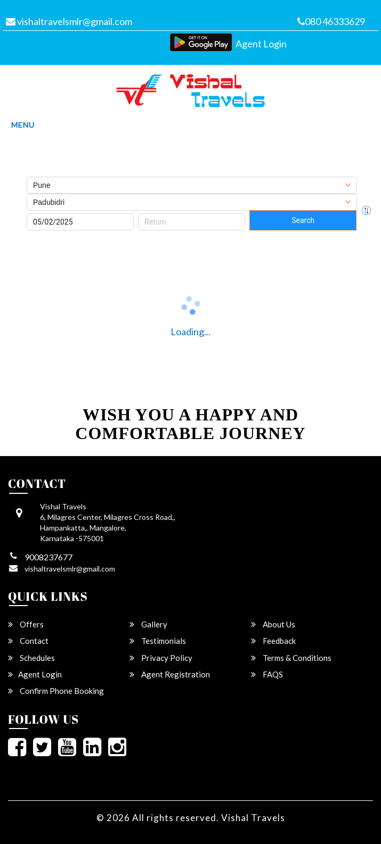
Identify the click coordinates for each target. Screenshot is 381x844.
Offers (26, 624)
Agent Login (261, 43)
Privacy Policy (160, 658)
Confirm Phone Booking (56, 691)
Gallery (148, 624)
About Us (273, 624)
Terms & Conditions (291, 658)
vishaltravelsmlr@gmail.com (69, 21)
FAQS (267, 674)
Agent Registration (169, 674)
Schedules (31, 658)
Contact (28, 641)
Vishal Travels (253, 817)
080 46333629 (331, 21)
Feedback (273, 641)
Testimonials (157, 641)
